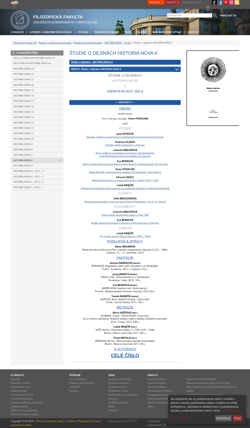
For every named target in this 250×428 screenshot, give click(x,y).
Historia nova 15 (23, 112)
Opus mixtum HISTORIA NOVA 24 (32, 63)
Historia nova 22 (23, 74)
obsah (125, 108)
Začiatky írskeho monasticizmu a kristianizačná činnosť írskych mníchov (125, 137)
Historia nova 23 (23, 68)
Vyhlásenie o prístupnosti (24, 410)
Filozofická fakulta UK (24, 42)
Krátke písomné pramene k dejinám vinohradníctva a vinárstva (125, 223)
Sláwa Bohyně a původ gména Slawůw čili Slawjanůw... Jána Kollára (125, 172)
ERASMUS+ (75, 387)
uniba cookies (230, 410)
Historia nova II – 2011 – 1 (28, 176)
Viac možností (180, 417)
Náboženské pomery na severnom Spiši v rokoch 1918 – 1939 (125, 180)
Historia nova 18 (23, 95)
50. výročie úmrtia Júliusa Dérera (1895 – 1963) (125, 236)
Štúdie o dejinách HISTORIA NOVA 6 (92, 62)
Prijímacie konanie (106, 32)
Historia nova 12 (23, 128)
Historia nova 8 (23, 149)
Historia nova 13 (23, 122)
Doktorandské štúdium (81, 383)
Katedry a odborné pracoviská (51, 32)
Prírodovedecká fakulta (159, 390)
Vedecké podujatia (118, 402)
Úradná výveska (19, 406)
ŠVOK (111, 406)
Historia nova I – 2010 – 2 (28, 182)
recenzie (125, 307)
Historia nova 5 (23, 165)
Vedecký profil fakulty (119, 379)
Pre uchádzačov (78, 379)
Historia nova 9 (23, 144)
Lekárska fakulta (156, 379)
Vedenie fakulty (19, 390)
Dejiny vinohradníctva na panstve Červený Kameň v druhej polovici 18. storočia (125, 164)
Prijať (237, 418)
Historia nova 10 (23, 139)
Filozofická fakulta (157, 387)
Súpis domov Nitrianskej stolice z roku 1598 (125, 215)
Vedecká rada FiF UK (22, 394)
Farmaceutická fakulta (159, 398)
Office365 (154, 2)
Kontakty (74, 390)
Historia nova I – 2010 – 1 (28, 187)
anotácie (125, 258)
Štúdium (83, 32)
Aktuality (15, 379)
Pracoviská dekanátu (22, 398)
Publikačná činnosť (118, 390)
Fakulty (152, 375)
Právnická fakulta (156, 383)
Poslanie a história (21, 383)
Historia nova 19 (23, 90)
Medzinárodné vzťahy (167, 32)
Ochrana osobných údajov (25, 414)
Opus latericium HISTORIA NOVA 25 (34, 58)
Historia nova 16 (23, 106)
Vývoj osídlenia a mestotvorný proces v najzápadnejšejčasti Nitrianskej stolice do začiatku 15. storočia (125, 154)
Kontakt (193, 32)
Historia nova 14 (23, 117)
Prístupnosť (84, 421)
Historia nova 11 (23, 133)
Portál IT (171, 2)
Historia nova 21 (23, 79)
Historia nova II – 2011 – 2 (28, 171)
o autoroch (125, 349)
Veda (128, 32)
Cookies (71, 421)
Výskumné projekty (118, 383)
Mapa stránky (190, 2)
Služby (142, 32)
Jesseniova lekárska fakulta (201, 379)
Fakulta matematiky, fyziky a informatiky (208, 383)
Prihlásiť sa (228, 15)
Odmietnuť (223, 418)
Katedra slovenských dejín (88, 42)
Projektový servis (117, 387)
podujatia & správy (125, 241)
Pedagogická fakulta (158, 394)
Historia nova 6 (23, 160)
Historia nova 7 (23, 155)
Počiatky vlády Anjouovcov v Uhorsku (125, 145)
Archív (127, 42)
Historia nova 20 (23, 85)
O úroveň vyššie (27, 53)
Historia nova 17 (23, 101)
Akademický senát (20, 387)
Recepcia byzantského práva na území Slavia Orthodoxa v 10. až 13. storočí (125, 201)
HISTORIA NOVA (113, 42)
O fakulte (17, 32)
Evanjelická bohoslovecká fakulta (204, 394)
